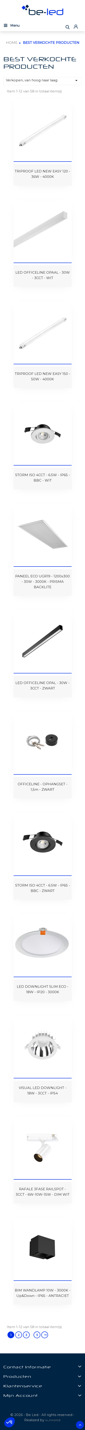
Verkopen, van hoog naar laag (42, 80)
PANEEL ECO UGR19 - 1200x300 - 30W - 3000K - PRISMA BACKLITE (42, 581)
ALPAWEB (53, 1420)
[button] (9, 1422)
